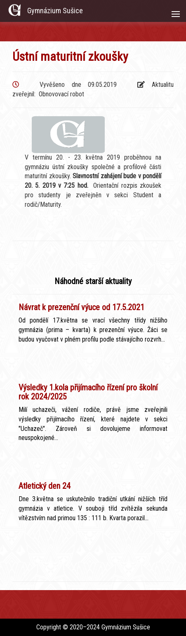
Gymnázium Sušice (55, 10)
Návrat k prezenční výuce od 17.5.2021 (81, 307)
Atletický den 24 (45, 486)
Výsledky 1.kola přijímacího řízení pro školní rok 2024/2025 (88, 392)
